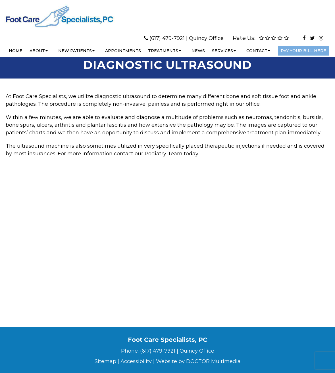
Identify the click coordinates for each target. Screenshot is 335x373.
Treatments (163, 45)
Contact (256, 45)
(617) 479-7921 (167, 32)
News (198, 45)
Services (222, 45)
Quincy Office (206, 32)
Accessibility (136, 361)
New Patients (75, 45)
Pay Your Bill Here (303, 45)
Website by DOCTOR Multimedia (198, 361)
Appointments (123, 45)
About (37, 45)
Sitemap (105, 361)
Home (15, 45)
